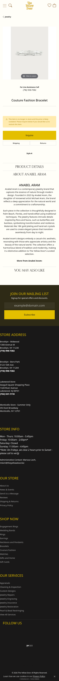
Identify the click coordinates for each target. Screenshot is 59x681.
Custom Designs (8, 591)
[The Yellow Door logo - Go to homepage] (29, 5)
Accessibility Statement (29, 665)
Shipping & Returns (9, 501)
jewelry (8, 17)
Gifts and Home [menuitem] (7, 558)
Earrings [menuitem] (4, 538)
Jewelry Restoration (9, 606)
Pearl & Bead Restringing (12, 610)
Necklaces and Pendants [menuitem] (11, 542)
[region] (29, 53)
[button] (10, 5)
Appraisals (5, 583)
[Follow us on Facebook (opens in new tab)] (12, 628)
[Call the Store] (7, 350)
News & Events (7, 489)
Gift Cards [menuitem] (5, 562)
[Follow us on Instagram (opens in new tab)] (6, 628)
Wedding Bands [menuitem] (7, 530)
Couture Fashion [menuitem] (8, 550)
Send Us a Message (9, 493)
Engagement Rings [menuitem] (9, 526)
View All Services (8, 614)
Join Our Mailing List (29, 294)
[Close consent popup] (54, 676)
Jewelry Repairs (7, 595)
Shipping (16, 143)
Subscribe (29, 315)
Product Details (29, 167)
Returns (43, 143)
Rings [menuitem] (2, 534)
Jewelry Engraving (8, 598)
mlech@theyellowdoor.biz (12, 463)
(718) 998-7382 (29, 90)
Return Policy (12, 660)
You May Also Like (29, 270)
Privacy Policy (6, 505)
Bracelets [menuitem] (4, 546)
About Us (4, 485)
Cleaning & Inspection (10, 587)
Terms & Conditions (44, 660)
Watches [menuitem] (4, 554)
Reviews (4, 497)
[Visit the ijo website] (29, 646)
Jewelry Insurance (8, 602)
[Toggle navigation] (4, 5)
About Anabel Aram (29, 174)
